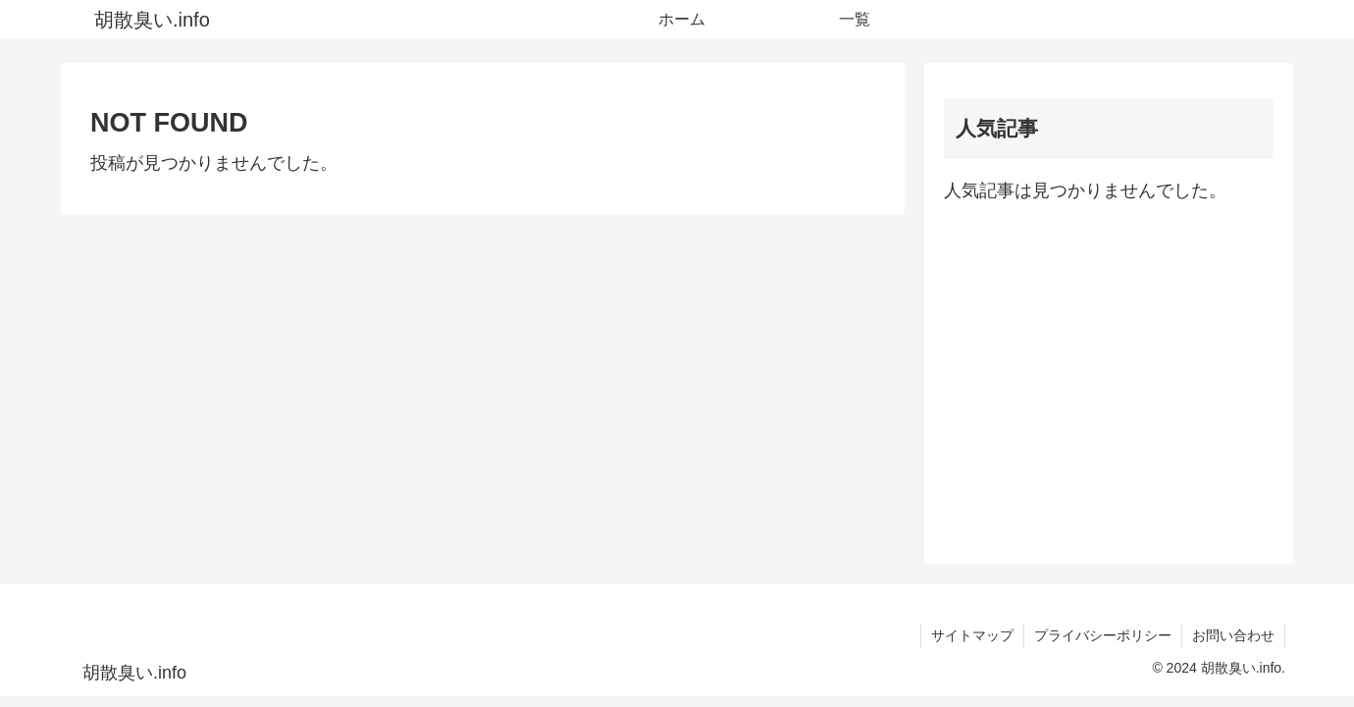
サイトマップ (972, 635)
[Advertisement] (1109, 376)
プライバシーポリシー (1103, 635)
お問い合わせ (1233, 635)
